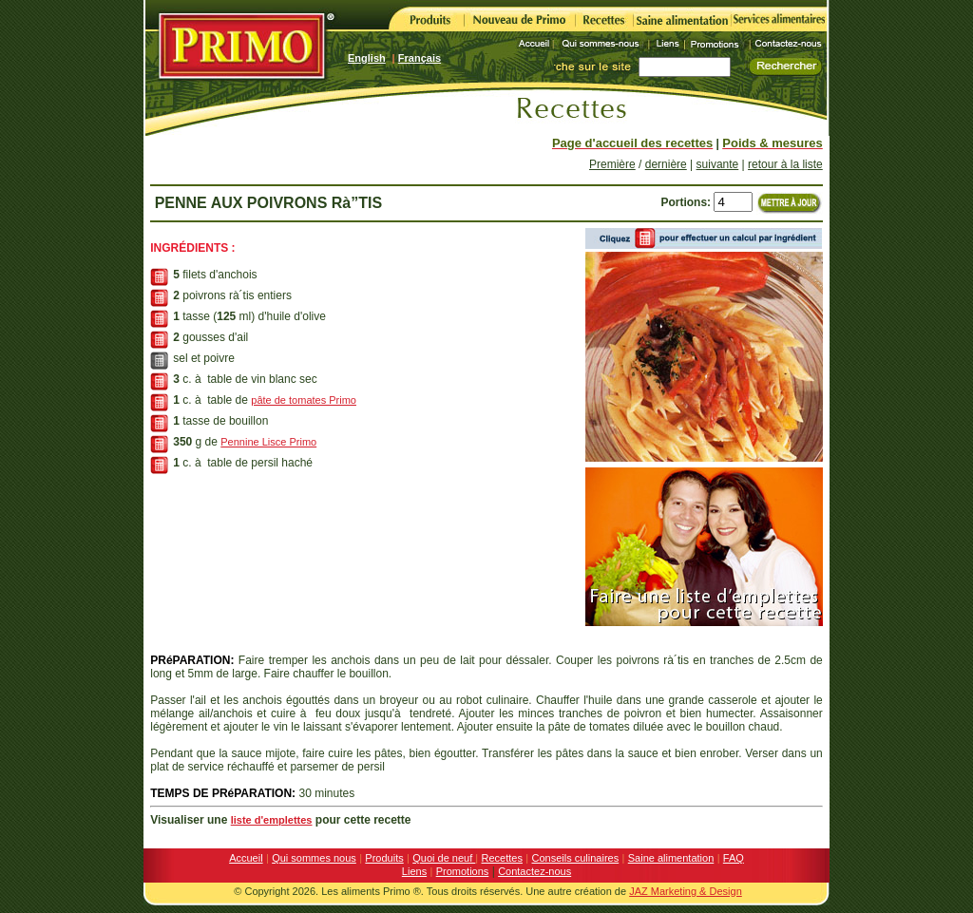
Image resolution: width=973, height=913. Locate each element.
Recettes (502, 858)
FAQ (733, 858)
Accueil (245, 858)
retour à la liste (785, 164)
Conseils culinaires (576, 858)
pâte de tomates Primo (303, 400)
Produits (384, 858)
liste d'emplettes (272, 820)
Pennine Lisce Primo (268, 441)
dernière (666, 164)
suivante (717, 164)
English (367, 58)
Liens (414, 871)
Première (612, 164)
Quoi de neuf (443, 858)
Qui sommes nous (314, 858)
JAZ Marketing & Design (685, 891)
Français (419, 58)
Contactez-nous (534, 871)
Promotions (462, 871)
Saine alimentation (671, 858)
